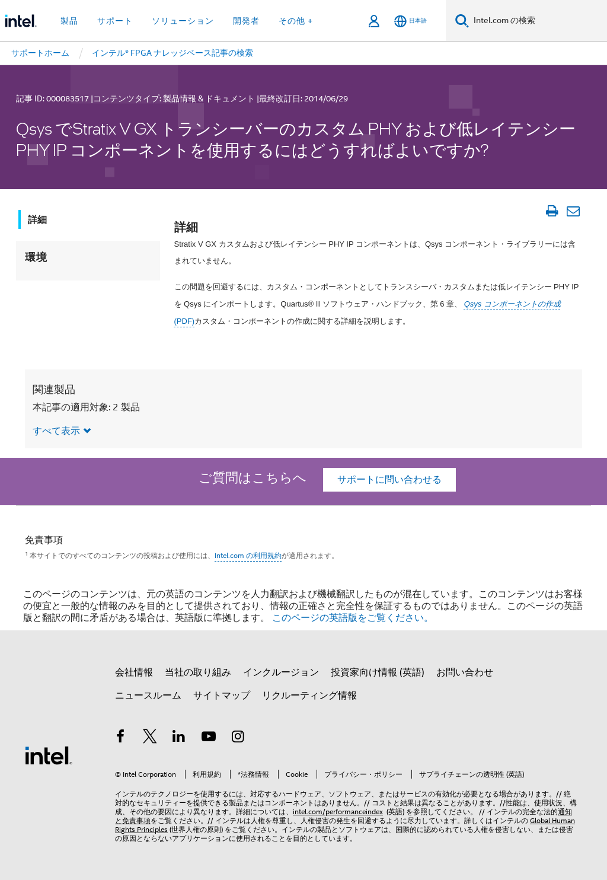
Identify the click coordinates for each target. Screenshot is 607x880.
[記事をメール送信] (573, 211)
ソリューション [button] (183, 20)
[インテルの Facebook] (120, 738)
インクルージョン (281, 672)
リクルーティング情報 (309, 696)
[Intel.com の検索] (538, 20)
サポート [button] (115, 20)
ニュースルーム (148, 696)
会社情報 (134, 672)
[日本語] (410, 21)
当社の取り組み (198, 672)
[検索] (462, 20)
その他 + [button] (296, 20)
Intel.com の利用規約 (248, 555)
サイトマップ (221, 696)
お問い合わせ (464, 672)
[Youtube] (209, 738)
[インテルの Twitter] (150, 738)
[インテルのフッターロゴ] (48, 755)
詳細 (37, 219)
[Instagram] (238, 738)
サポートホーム (40, 52)
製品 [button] (69, 20)
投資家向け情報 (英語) (377, 672)
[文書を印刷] (551, 211)
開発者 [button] (246, 20)
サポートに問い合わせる (389, 480)
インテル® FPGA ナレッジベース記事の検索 (172, 52)
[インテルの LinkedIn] (179, 738)
